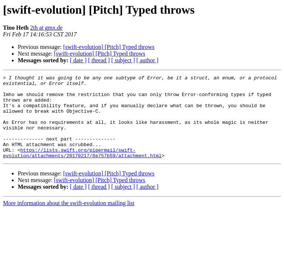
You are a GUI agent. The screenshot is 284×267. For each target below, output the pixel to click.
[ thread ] (99, 60)
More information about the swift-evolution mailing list (69, 220)
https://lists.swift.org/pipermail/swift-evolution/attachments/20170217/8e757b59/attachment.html (82, 168)
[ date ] (78, 60)
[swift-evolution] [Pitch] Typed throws (109, 47)
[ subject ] (123, 60)
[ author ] (147, 60)
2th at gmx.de (46, 27)
